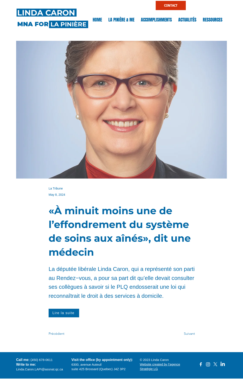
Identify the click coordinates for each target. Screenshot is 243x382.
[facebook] (200, 364)
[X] (215, 364)
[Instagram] (208, 364)
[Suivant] (184, 334)
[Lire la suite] (64, 313)
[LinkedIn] (222, 364)
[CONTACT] (171, 5)
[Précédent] (63, 334)
